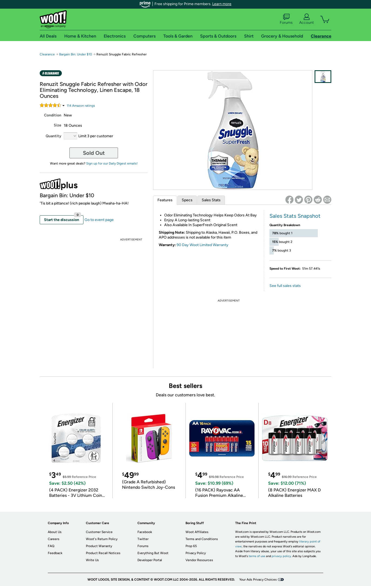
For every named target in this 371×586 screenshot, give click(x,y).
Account (306, 19)
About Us (55, 532)
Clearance (47, 54)
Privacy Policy (196, 553)
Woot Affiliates (197, 532)
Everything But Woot (152, 553)
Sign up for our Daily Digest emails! (112, 163)
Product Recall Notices (103, 553)
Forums (286, 19)
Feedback (55, 553)
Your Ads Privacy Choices (258, 579)
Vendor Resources (199, 560)
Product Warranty (99, 546)
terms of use (257, 556)
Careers (53, 539)
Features (165, 200)
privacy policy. (282, 556)
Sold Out (94, 153)
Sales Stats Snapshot (295, 216)
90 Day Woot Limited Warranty (202, 245)
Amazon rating (81, 106)
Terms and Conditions (202, 539)
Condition (52, 115)
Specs (187, 200)
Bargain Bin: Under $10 (75, 54)
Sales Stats (211, 200)
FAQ (51, 546)
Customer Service (99, 532)
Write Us (92, 560)
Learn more (221, 4)
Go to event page (99, 219)
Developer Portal (149, 560)
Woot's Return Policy (101, 539)
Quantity (53, 136)
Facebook (144, 532)
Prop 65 (191, 546)
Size (57, 125)
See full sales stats (285, 285)
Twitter (143, 539)
